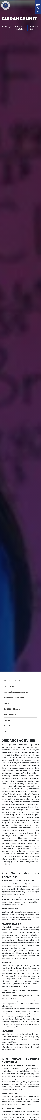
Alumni (6, 703)
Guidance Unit (34, 27)
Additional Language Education (16, 692)
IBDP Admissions (10, 715)
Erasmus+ (7, 720)
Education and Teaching (13, 681)
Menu (6, 731)
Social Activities (10, 726)
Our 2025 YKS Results (12, 709)
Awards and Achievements (14, 698)
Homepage (6, 26)
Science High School (20, 27)
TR (38, 11)
